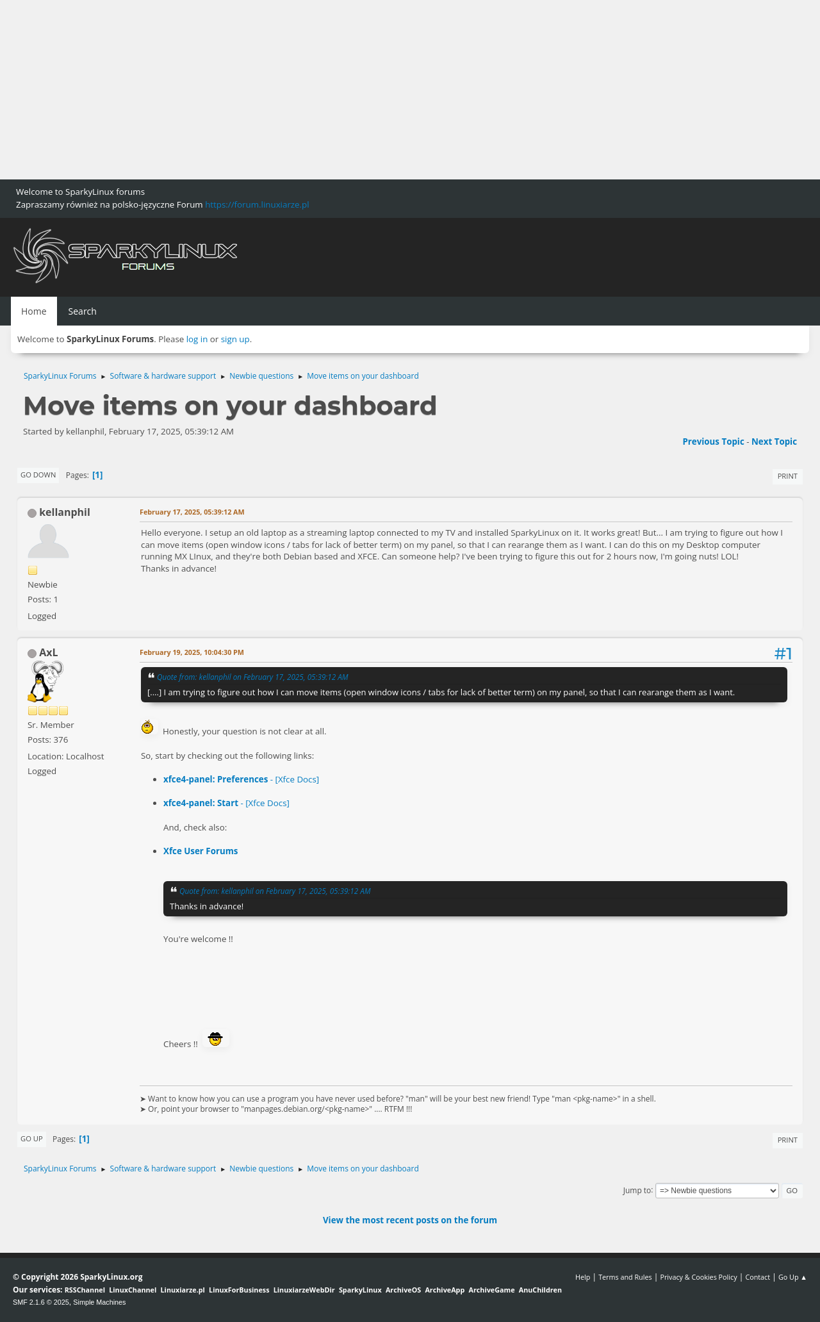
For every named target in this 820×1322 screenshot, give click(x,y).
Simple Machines (99, 1302)
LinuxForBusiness (239, 1289)
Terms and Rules (625, 1277)
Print (788, 476)
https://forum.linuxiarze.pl (257, 204)
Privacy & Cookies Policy (698, 1277)
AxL (48, 652)
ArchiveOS (403, 1289)
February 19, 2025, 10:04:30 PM (192, 652)
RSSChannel (85, 1289)
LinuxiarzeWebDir (304, 1289)
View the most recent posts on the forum (410, 1220)
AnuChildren (540, 1289)
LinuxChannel (132, 1289)
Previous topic (713, 441)
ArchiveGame (491, 1289)
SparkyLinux (360, 1289)
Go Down (38, 474)
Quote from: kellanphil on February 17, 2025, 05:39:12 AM (252, 677)
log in (197, 339)
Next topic (774, 441)
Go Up (31, 1138)
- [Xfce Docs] (241, 779)
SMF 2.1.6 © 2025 (41, 1302)
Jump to (637, 1189)
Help (582, 1277)
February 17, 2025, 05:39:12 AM (192, 511)
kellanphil (64, 512)
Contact (757, 1277)
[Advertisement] (384, 89)
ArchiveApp (444, 1289)
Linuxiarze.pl (183, 1289)
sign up (235, 339)
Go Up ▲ (792, 1277)
